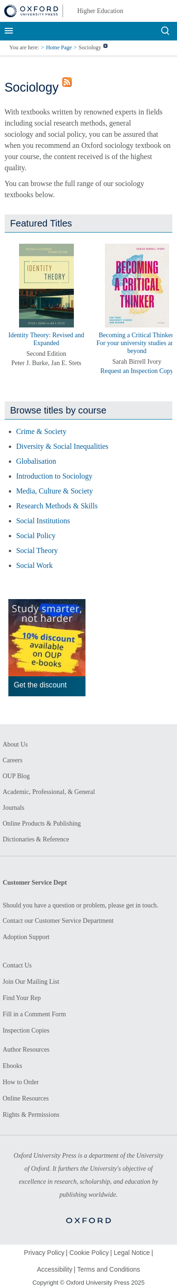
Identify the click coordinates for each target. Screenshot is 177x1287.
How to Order (21, 1082)
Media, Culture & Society (54, 491)
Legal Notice (132, 1252)
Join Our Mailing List (31, 981)
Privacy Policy (44, 1252)
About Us (15, 744)
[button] (17, 277)
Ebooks (12, 1065)
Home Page (59, 47)
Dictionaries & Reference (36, 839)
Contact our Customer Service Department (58, 920)
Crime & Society (41, 431)
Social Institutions (43, 521)
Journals (14, 807)
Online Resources (26, 1098)
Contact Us (17, 965)
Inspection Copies (26, 1030)
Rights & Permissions (31, 1114)
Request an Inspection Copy (136, 370)
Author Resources (26, 1049)
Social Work (34, 565)
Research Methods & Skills (57, 506)
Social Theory (37, 550)
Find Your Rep (22, 997)
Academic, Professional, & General (49, 791)
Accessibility (54, 1269)
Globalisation (36, 461)
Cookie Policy (89, 1252)
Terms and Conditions (108, 1269)
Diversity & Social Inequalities (62, 446)
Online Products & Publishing (42, 823)
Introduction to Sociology (54, 476)
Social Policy (36, 536)
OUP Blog (16, 776)
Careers (13, 760)
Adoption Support (26, 937)
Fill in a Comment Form (34, 1014)
